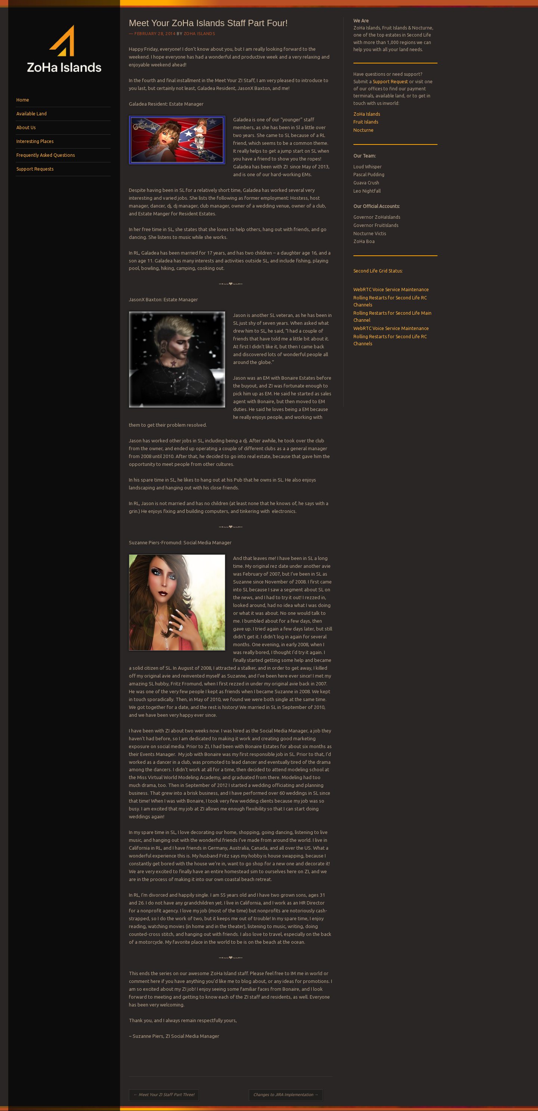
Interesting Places (34, 141)
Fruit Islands (365, 121)
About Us (25, 127)
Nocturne (363, 130)
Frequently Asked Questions (45, 155)
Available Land (31, 113)
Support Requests (34, 169)
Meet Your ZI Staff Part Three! (163, 1094)
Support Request (390, 81)
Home (22, 99)
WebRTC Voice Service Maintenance (391, 289)
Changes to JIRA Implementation (285, 1094)
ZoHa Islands (199, 33)
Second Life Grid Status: (378, 270)
